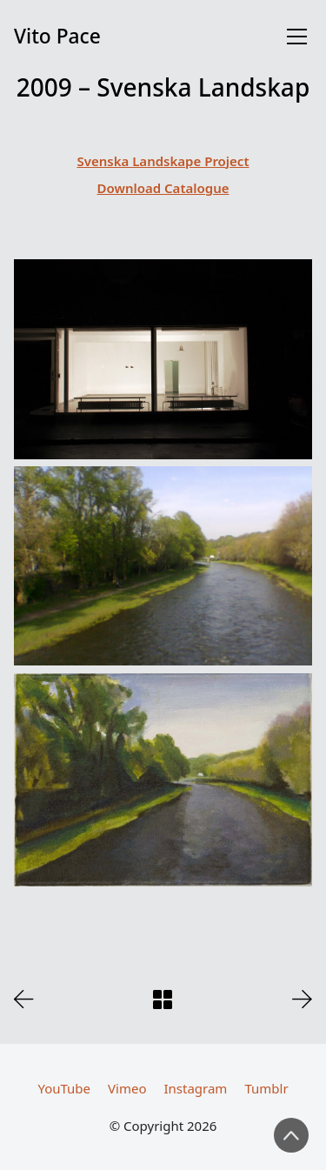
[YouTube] (63, 1088)
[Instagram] (195, 1088)
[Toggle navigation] (297, 36)
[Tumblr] (266, 1088)
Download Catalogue (163, 188)
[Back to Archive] (162, 999)
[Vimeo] (127, 1088)
